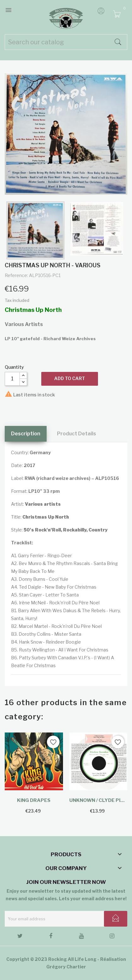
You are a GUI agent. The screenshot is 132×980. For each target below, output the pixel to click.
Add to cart (69, 378)
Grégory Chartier (66, 966)
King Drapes (33, 800)
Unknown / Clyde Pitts (98, 800)
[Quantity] (12, 379)
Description (25, 434)
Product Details (76, 434)
